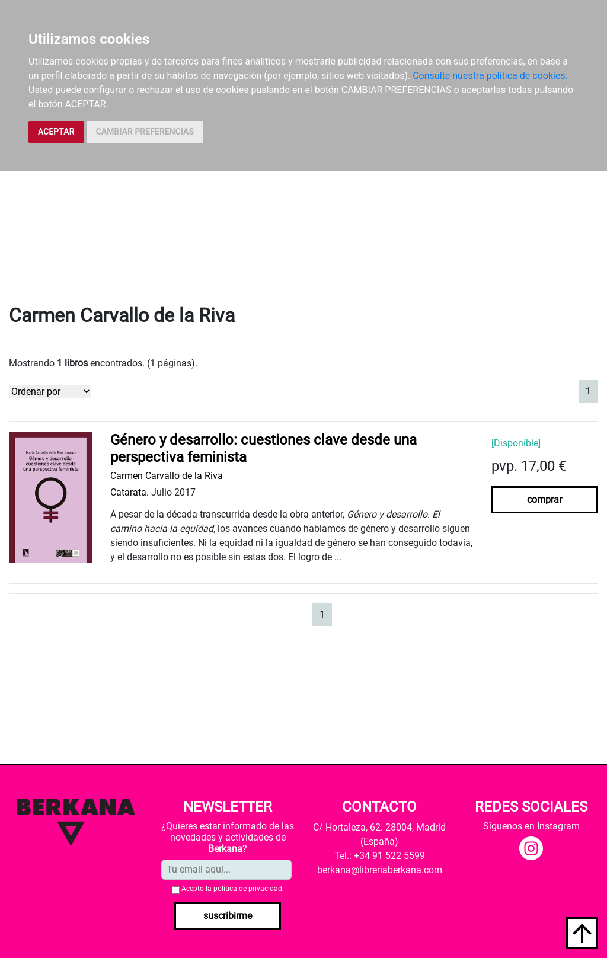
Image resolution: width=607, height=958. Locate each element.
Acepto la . (232, 888)
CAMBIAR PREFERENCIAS (145, 131)
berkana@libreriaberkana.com (379, 870)
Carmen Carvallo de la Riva (166, 475)
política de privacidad (247, 888)
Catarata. (129, 492)
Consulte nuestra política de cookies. (490, 75)
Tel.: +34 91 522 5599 (379, 855)
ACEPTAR (56, 131)
